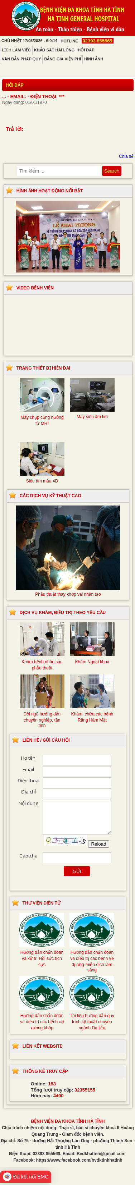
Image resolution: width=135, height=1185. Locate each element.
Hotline (87, 41)
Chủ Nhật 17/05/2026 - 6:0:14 (29, 40)
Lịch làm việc (16, 50)
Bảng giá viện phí (62, 59)
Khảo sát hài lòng (54, 50)
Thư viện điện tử (42, 903)
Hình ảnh (93, 59)
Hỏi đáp (86, 50)
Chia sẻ (126, 156)
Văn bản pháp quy (21, 59)
